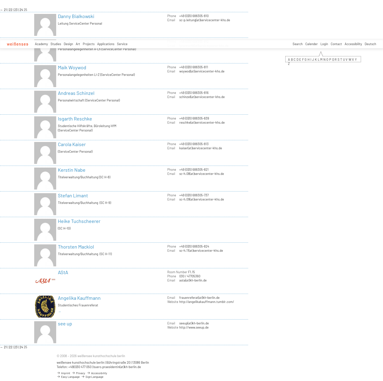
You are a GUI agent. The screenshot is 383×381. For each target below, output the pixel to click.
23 (16, 10)
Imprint (63, 373)
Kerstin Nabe (71, 170)
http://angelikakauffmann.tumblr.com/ (206, 302)
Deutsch (370, 44)
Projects (89, 44)
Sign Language (92, 376)
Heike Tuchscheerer (79, 221)
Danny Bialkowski (76, 16)
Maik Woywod (72, 67)
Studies (56, 44)
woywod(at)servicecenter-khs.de (201, 71)
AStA (63, 272)
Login (324, 44)
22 (11, 10)
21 (6, 10)
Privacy (78, 373)
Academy (41, 44)
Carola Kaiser (72, 144)
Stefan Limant (73, 195)
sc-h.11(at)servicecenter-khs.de (201, 250)
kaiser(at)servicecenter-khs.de (200, 148)
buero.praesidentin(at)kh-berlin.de (117, 367)
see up (65, 323)
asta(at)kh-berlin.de (193, 280)
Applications (105, 44)
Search (298, 44)
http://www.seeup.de (194, 327)
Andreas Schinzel (76, 93)
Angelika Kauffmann (79, 298)
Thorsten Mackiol (76, 247)
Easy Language (68, 376)
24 (22, 10)
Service (122, 44)
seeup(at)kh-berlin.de (194, 323)
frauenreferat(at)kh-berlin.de (199, 298)
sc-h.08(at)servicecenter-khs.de (201, 174)
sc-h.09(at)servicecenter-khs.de (201, 199)
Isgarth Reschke (75, 118)
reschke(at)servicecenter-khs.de (202, 122)
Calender (311, 44)
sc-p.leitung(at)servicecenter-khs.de (204, 20)
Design (68, 44)
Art (78, 44)
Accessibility (353, 44)
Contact (336, 44)
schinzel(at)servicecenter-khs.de (202, 97)
